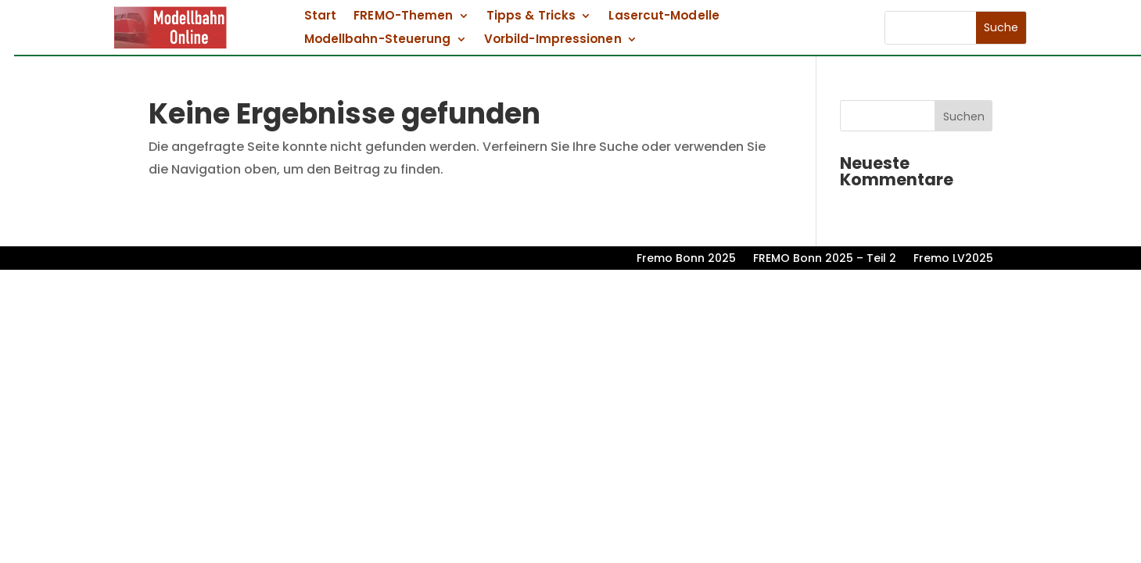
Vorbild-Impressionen (553, 40)
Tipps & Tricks (531, 16)
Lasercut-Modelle (664, 16)
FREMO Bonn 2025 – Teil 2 (824, 259)
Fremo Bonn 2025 (686, 259)
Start (320, 16)
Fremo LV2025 (953, 259)
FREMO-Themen (403, 16)
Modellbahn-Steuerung (377, 40)
